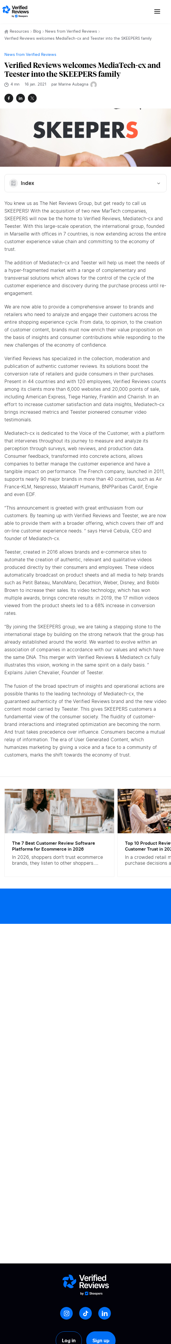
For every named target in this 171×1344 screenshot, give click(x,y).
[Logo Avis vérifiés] (15, 11)
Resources (19, 32)
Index (85, 183)
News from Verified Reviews (71, 32)
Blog (37, 32)
